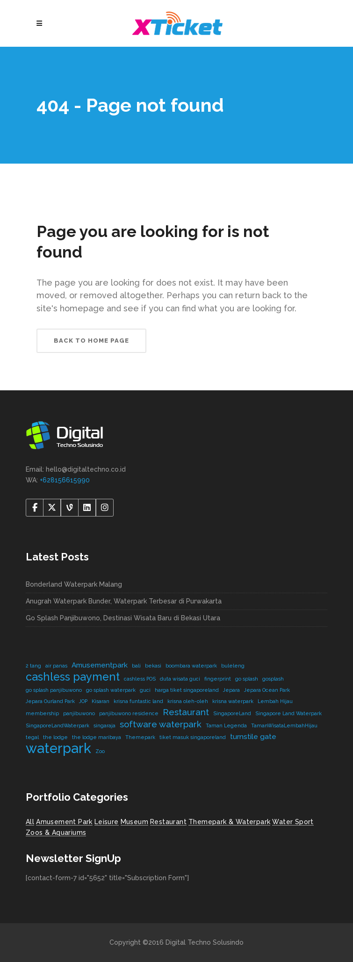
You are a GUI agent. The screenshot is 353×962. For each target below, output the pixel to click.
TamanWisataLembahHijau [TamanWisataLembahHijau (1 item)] (284, 725)
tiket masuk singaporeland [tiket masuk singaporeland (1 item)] (192, 737)
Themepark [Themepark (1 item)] (140, 737)
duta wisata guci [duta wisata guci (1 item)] (180, 679)
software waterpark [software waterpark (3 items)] (161, 724)
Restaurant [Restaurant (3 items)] (186, 712)
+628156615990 (65, 480)
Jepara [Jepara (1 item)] (231, 690)
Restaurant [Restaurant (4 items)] (168, 822)
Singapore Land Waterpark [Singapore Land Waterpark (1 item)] (288, 713)
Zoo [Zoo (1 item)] (100, 751)
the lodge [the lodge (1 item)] (55, 737)
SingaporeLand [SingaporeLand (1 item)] (232, 713)
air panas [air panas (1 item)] (56, 665)
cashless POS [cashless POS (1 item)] (140, 679)
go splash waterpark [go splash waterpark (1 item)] (111, 690)
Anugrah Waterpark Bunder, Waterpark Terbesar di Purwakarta (124, 601)
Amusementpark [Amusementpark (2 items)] (100, 664)
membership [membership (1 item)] (42, 713)
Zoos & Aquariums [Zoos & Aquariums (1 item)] (56, 832)
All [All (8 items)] (30, 822)
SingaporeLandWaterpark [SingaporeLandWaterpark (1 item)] (57, 725)
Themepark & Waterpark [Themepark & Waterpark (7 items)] (229, 822)
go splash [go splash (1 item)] (246, 679)
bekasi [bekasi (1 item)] (153, 665)
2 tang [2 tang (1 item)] (33, 665)
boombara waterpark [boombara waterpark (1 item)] (191, 665)
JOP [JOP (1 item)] (83, 701)
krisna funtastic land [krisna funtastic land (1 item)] (138, 701)
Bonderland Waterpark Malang (74, 584)
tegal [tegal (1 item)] (32, 737)
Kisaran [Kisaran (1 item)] (100, 701)
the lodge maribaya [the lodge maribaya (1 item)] (96, 737)
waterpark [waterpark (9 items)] (58, 748)
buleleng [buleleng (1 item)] (233, 665)
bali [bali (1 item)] (136, 665)
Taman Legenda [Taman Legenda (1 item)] (226, 725)
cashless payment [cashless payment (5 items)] (73, 676)
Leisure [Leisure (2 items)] (106, 822)
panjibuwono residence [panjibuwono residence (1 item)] (128, 713)
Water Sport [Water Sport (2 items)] (292, 822)
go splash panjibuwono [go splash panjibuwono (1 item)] (54, 690)
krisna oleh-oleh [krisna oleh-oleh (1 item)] (187, 701)
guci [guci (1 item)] (145, 690)
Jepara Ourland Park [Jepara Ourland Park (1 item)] (50, 701)
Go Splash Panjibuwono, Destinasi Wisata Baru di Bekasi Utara (123, 618)
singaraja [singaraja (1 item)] (104, 725)
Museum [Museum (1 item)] (134, 822)
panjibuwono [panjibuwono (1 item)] (79, 713)
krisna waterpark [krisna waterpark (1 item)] (232, 701)
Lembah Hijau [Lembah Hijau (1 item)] (275, 701)
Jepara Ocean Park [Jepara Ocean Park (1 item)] (267, 690)
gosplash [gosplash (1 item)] (273, 679)
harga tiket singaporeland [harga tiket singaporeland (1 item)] (187, 690)
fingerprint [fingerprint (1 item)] (217, 679)
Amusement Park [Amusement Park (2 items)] (64, 822)
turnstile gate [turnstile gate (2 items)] (253, 736)
